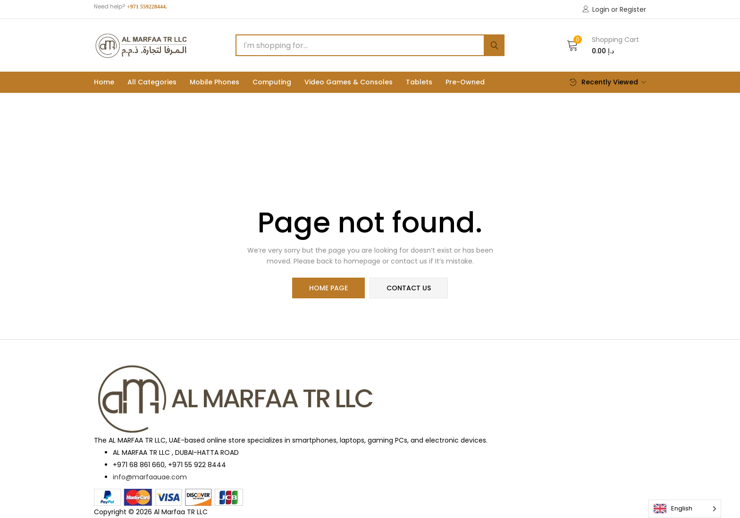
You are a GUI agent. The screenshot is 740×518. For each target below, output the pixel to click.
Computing (271, 82)
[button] (603, 45)
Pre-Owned (465, 82)
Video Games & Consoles (348, 82)
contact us (409, 288)
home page (328, 288)
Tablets (419, 82)
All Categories (152, 82)
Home (104, 82)
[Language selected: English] (684, 509)
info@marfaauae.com (150, 477)
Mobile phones (214, 82)
